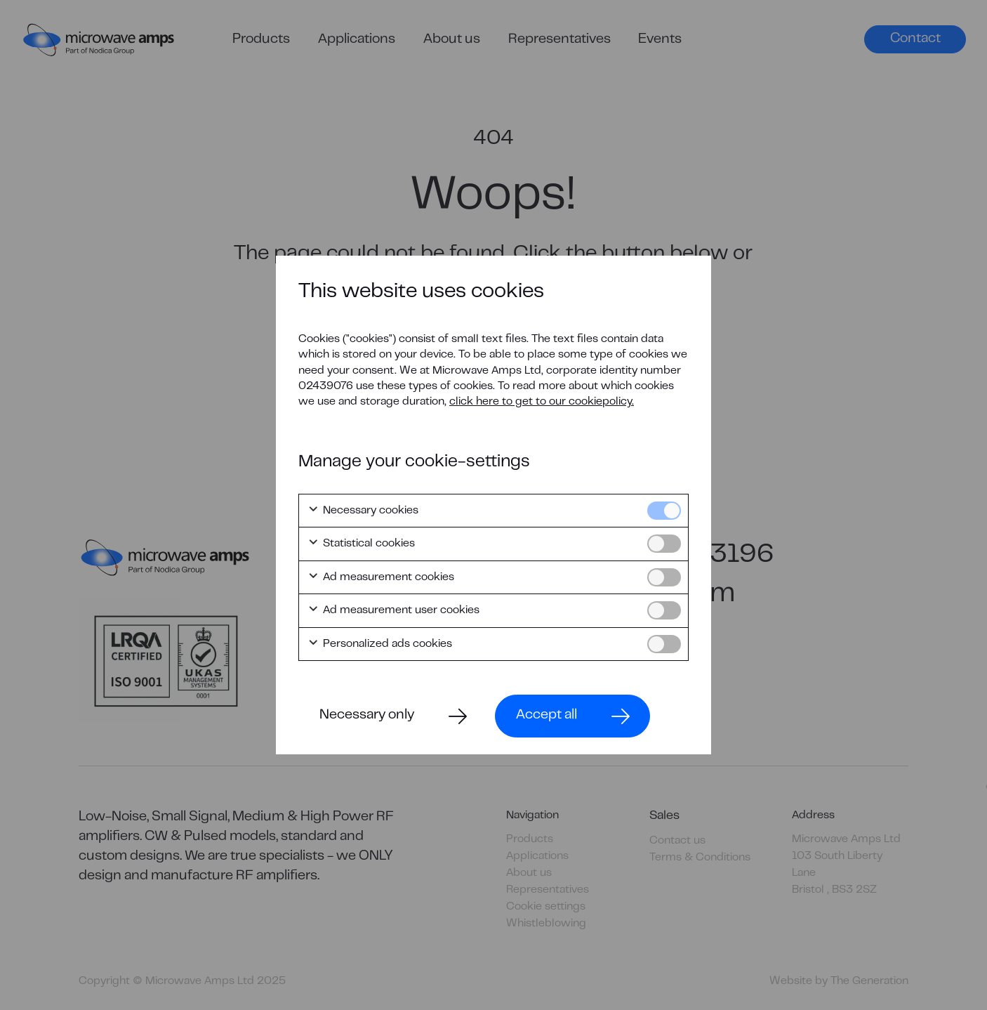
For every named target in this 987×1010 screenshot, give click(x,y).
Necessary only (366, 715)
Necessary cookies (362, 510)
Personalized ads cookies (379, 644)
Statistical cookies (361, 543)
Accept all (546, 715)
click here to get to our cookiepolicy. (541, 402)
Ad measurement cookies (380, 577)
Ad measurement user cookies (393, 610)
